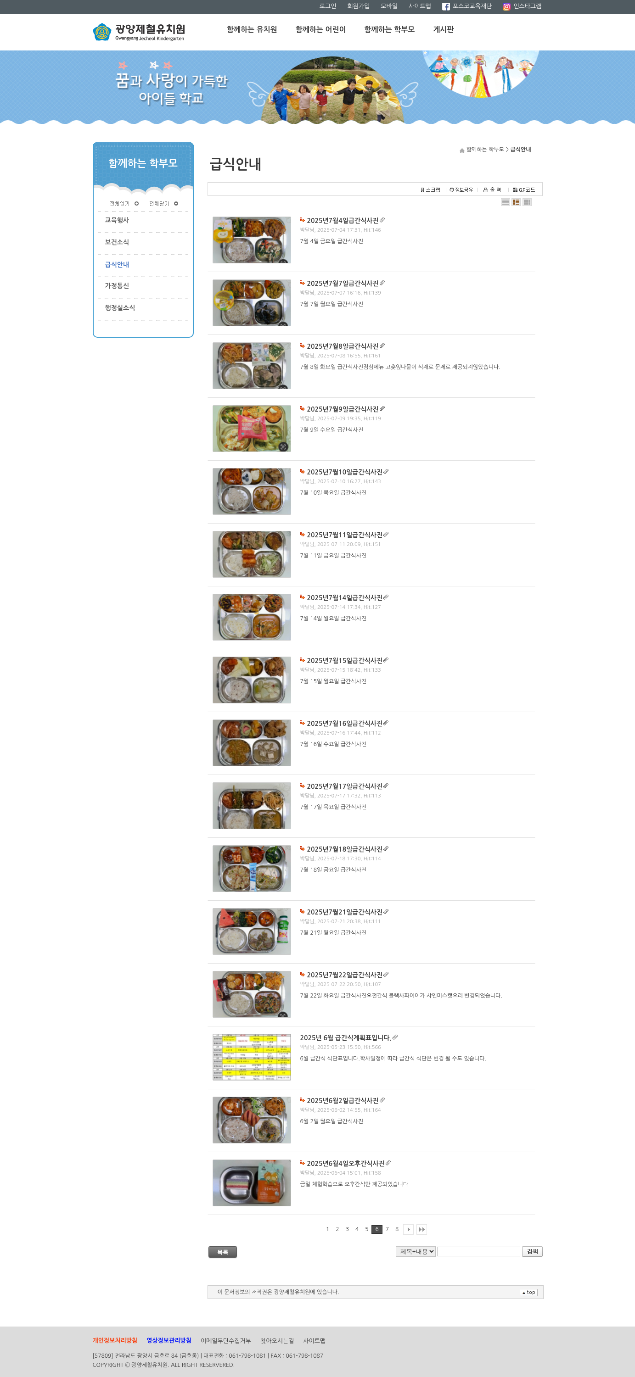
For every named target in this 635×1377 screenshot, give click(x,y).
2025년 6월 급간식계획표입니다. (346, 1038)
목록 (222, 1252)
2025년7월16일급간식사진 (345, 723)
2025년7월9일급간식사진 (343, 409)
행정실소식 (120, 308)
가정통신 (117, 286)
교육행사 (117, 220)
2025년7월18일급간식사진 (345, 849)
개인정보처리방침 (115, 1341)
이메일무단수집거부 (226, 1341)
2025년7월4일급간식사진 (343, 220)
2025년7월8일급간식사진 (343, 346)
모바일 (389, 6)
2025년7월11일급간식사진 (345, 535)
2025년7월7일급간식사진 (343, 283)
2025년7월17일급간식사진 (345, 786)
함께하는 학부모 (390, 29)
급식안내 (117, 265)
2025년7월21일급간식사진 (345, 912)
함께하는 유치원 (252, 29)
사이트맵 (420, 6)
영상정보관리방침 (168, 1341)
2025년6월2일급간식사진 (343, 1101)
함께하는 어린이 (321, 29)
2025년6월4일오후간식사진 (346, 1163)
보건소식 (117, 242)
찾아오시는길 (277, 1341)
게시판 (443, 29)
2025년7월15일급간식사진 (345, 661)
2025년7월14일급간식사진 (345, 598)
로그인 (328, 6)
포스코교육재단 (467, 6)
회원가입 (358, 6)
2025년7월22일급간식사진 (345, 975)
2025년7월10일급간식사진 (345, 472)
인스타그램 (522, 6)
